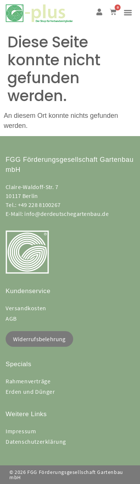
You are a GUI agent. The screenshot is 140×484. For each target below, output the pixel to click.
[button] (128, 12)
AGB (11, 318)
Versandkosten (26, 308)
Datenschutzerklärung (36, 441)
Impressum (21, 431)
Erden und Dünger (30, 391)
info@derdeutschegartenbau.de (66, 213)
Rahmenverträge (28, 381)
